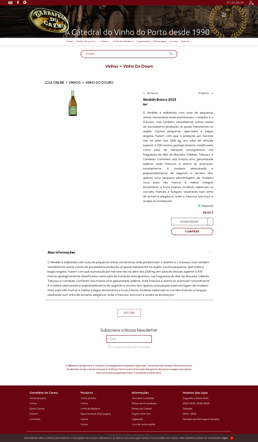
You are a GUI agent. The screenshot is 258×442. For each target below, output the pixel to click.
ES (233, 2)
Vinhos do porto (38, 398)
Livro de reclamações (143, 424)
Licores (84, 419)
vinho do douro (138, 66)
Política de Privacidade (144, 403)
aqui (225, 437)
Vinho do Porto (88, 398)
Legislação (137, 419)
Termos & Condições (143, 398)
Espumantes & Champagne (96, 413)
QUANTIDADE (189, 221)
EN (237, 2)
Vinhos (33, 403)
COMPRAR (192, 231)
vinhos (111, 66)
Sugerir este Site (141, 413)
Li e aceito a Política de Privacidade (130, 347)
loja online (54, 83)
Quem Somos (37, 408)
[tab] (129, 252)
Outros (84, 424)
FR (242, 2)
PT (228, 2)
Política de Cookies (142, 408)
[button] (129, 252)
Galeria (34, 413)
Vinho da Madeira (90, 408)
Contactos (35, 419)
